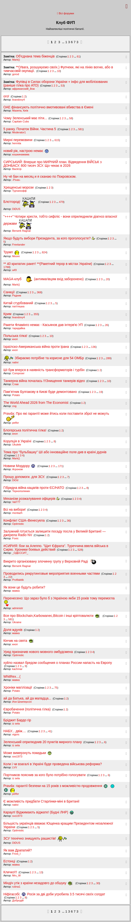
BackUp (17, 168)
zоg (14, 406)
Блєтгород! (19, 202)
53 (62, 85)
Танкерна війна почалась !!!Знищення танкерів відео (44, 381)
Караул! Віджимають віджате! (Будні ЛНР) (38, 812)
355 (35, 314)
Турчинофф (19, 190)
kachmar (17, 669)
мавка (16, 590)
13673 (72, 42)
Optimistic (18, 523)
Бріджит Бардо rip (17, 720)
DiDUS (16, 208)
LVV (14, 767)
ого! (6, 96)
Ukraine (16, 622)
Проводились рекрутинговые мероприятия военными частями (51, 573)
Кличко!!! (10, 872)
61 (78, 56)
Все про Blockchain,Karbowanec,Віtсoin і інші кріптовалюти (52, 616)
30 (97, 883)
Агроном (17, 469)
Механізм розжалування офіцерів (31, 499)
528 (80, 549)
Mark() (16, 59)
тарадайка (18, 328)
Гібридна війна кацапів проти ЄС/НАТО (34, 488)
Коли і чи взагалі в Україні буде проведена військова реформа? (52, 764)
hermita (16, 143)
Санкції (9, 292)
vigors (15, 734)
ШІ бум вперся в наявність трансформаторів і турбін (43, 370)
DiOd (15, 480)
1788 (6, 267)
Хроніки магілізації (18, 687)
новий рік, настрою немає (26, 151)
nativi (15, 362)
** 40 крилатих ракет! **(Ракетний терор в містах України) (47, 264)
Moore (16, 256)
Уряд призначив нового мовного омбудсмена (38, 652)
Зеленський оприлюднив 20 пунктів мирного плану (42, 742)
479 (61, 201)
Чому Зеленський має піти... (25, 118)
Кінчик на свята (18, 641)
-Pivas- (16, 179)
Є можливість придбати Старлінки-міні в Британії (41, 801)
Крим (7, 314)
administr (17, 608)
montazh (17, 512)
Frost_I (16, 853)
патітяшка (18, 306)
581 (80, 129)
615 (57, 140)
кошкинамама (20, 154)
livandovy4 (18, 99)
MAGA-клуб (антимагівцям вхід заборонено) (43, 279)
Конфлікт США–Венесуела (24, 520)
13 (40, 872)
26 (106, 325)
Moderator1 (19, 132)
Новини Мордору (20, 466)
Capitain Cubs (20, 121)
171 (60, 466)
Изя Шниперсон (22, 701)
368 (39, 292)
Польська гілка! (15, 336)
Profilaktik (18, 579)
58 (70, 118)
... (63, 42)
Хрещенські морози (18, 187)
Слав (15, 384)
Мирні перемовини (17, 140)
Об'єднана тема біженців (35, 56)
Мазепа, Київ (20, 110)
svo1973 (17, 756)
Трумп (12, 252)
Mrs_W (16, 875)
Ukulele (16, 444)
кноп (15, 339)
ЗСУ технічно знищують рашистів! (35, 838)
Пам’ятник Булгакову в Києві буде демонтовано (40, 392)
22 (9, 576)
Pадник (16, 295)
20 (107, 279)
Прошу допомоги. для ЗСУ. (24, 477)
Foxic (15, 538)
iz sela (16, 723)
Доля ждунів (12, 630)
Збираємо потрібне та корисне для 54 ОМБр (44, 358)
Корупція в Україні (17, 441)
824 (44, 252)
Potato (16, 395)
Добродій (18, 900)
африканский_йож (23, 88)
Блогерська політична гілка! (24, 430)
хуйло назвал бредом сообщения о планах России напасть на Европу (57, 663)
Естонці (9, 861)
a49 (14, 270)
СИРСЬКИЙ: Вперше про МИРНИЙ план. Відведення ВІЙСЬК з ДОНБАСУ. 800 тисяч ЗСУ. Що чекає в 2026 (52, 163)
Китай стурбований (18, 303)
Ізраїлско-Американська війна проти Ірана (36, 347)
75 (55, 687)
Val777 (16, 502)
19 (100, 391)
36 (68, 520)
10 (58, 71)
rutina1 (16, 886)
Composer (18, 373)
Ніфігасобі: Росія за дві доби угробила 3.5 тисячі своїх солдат (54, 894)
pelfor (15, 422)
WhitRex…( (12, 676)
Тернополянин (21, 491)
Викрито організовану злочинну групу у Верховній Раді (49, 561)
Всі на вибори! (14, 509)
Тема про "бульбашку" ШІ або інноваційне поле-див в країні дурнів (54, 452)
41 (49, 731)
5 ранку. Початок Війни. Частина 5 (29, 129)
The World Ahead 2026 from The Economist (35, 403)
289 (108, 358)
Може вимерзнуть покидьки (27, 753)
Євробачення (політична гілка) (27, 709)
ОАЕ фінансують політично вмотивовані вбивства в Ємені (48, 107)
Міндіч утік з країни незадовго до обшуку (39, 883)
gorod (15, 74)
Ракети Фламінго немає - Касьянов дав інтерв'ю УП (43, 325)
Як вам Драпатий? (17, 850)
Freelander (18, 244)
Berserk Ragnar (21, 230)
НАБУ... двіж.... (14, 731)
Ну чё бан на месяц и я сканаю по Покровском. (39, 176)
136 (93, 346)
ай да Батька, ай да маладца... (27, 698)
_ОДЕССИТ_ (20, 552)
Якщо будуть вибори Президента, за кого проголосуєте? (49, 238)
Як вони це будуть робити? (24, 587)
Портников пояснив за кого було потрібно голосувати (44, 775)
